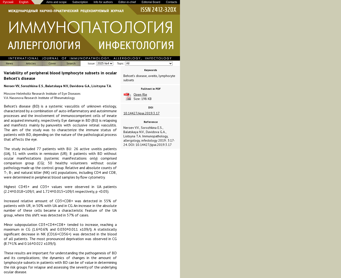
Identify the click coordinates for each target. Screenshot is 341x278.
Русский (8, 2)
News (9, 63)
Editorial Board (151, 2)
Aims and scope (56, 2)
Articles (31, 63)
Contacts (171, 2)
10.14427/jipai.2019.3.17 (141, 113)
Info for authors (103, 2)
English (23, 2)
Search (71, 63)
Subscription (80, 2)
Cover (52, 63)
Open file (140, 94)
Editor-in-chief (127, 2)
